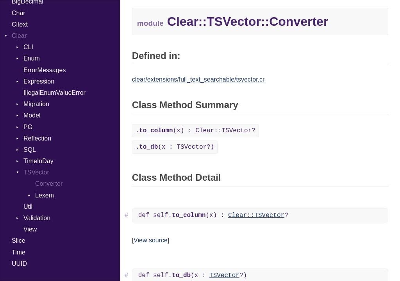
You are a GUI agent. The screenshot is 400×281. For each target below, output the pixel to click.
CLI (28, 47)
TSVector (36, 172)
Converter (48, 183)
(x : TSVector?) (175, 147)
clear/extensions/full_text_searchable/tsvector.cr (198, 79)
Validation (36, 218)
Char (18, 13)
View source (151, 240)
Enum (31, 58)
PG (27, 127)
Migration (36, 104)
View (30, 229)
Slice (18, 240)
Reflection (37, 138)
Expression (38, 81)
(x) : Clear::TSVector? (195, 130)
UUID (19, 263)
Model (32, 115)
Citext (20, 24)
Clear (19, 35)
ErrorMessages (44, 70)
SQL (29, 149)
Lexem (44, 195)
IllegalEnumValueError (54, 92)
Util (27, 206)
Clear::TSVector (256, 215)
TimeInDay (38, 161)
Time (18, 252)
